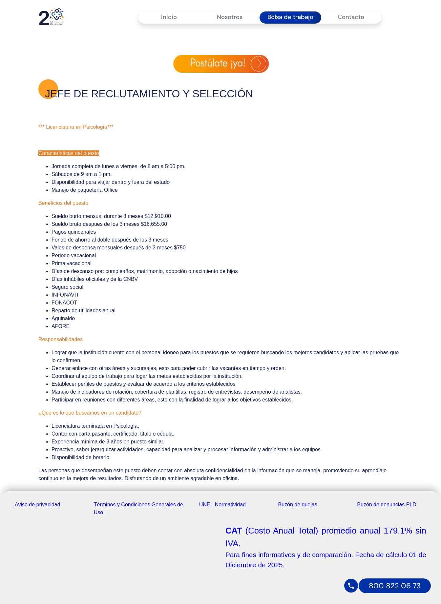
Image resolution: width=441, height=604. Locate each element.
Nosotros (229, 17)
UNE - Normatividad (222, 504)
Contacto (351, 17)
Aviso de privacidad (37, 504)
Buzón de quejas (297, 504)
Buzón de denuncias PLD (386, 504)
